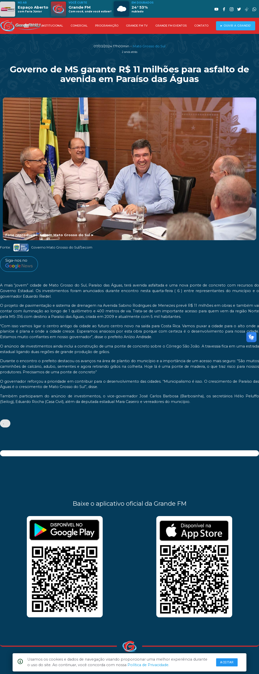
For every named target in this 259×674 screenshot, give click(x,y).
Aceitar (227, 662)
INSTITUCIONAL (52, 25)
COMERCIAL (79, 25)
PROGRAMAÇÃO (106, 25)
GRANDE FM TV (137, 25)
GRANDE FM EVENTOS (171, 25)
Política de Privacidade (147, 665)
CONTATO (201, 25)
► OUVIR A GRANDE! (235, 25)
